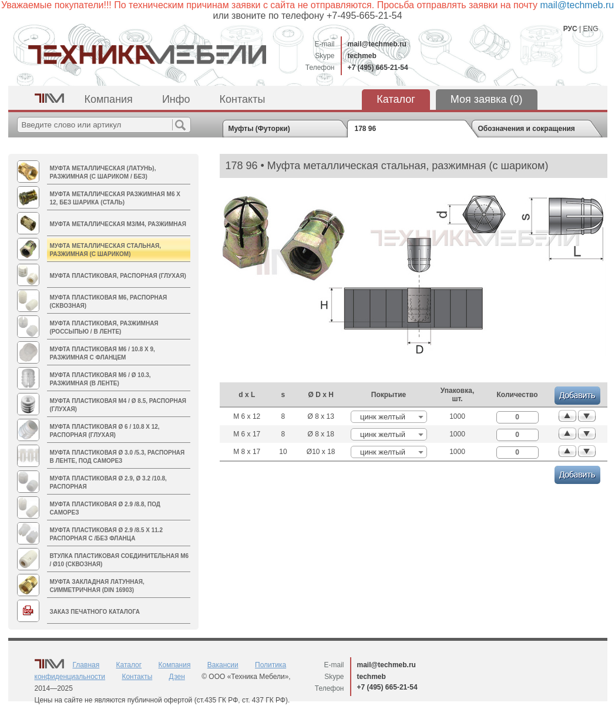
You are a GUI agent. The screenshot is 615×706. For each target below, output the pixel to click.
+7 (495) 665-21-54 (378, 67)
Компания (109, 99)
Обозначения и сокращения (526, 129)
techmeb (362, 56)
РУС (570, 29)
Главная (86, 665)
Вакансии (222, 665)
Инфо (176, 99)
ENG (590, 29)
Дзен (177, 677)
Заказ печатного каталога (95, 611)
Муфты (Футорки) (259, 129)
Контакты (243, 99)
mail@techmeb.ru (377, 44)
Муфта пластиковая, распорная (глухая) (118, 276)
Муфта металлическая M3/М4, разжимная (118, 224)
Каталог (396, 99)
